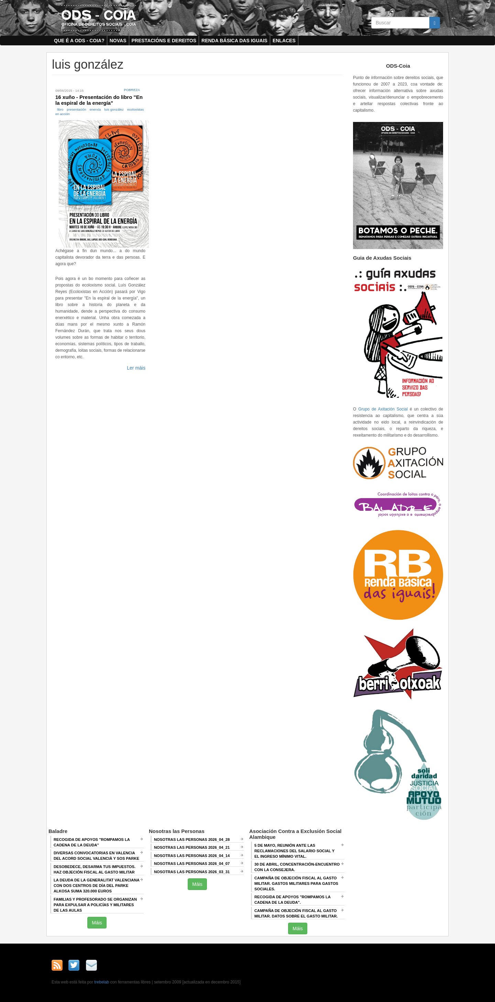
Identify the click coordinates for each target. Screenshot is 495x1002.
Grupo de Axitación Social (383, 409)
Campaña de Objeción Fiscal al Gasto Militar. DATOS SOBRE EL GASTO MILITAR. (296, 913)
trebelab (101, 982)
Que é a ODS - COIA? (79, 40)
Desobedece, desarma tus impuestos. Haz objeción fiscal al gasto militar (94, 869)
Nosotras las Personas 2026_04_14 (192, 856)
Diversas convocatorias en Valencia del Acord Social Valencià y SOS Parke (96, 855)
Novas (118, 40)
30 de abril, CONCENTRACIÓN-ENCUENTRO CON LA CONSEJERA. (297, 867)
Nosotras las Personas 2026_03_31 (192, 872)
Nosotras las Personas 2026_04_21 (192, 847)
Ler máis (136, 368)
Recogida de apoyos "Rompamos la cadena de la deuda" (92, 842)
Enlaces (284, 40)
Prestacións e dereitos (164, 40)
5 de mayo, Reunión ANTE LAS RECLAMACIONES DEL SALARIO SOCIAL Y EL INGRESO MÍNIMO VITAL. (294, 850)
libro (60, 109)
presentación (76, 109)
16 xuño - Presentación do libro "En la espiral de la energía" (99, 100)
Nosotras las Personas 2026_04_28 (192, 839)
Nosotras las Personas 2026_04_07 (192, 864)
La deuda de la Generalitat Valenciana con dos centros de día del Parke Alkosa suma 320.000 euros (97, 885)
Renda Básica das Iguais (234, 40)
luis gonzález (114, 109)
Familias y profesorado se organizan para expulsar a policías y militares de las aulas (95, 904)
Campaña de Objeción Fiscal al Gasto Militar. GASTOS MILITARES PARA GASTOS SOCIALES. (296, 883)
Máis (97, 922)
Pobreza (132, 90)
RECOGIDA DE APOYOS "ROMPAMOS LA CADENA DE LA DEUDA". (292, 899)
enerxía (95, 109)
